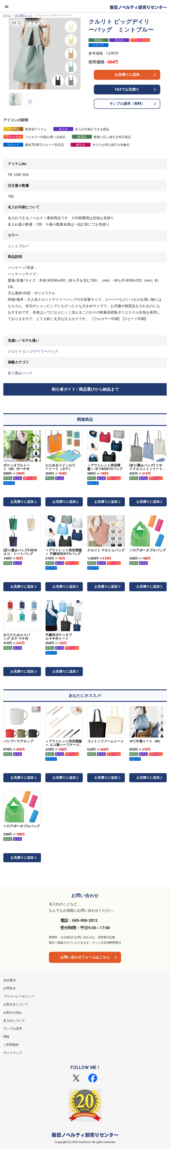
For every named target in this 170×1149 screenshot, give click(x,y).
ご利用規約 (11, 1044)
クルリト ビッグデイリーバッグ (33, 351)
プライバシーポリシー (18, 996)
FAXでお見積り (127, 89)
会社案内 (9, 980)
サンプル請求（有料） (127, 103)
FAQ (6, 1036)
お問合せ (9, 988)
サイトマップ (12, 1053)
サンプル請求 (12, 1028)
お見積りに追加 (127, 74)
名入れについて (14, 1020)
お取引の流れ (12, 1012)
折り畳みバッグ (23, 15)
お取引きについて (15, 1004)
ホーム (7, 15)
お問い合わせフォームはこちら (85, 957)
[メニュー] (6, 6)
